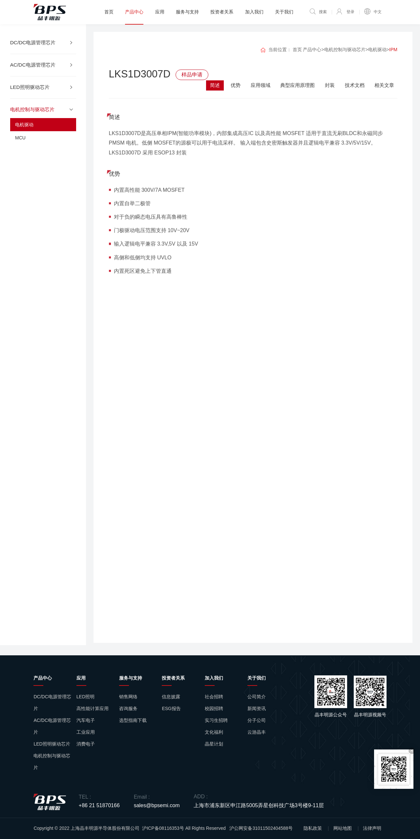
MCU (20, 137)
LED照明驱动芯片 (51, 744)
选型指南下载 (133, 720)
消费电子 (85, 744)
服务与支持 (187, 11)
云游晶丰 (256, 732)
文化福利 (214, 732)
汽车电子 (85, 720)
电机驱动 (24, 124)
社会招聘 (214, 696)
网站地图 (342, 828)
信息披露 (171, 696)
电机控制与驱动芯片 (345, 49)
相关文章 (384, 85)
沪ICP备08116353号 (163, 828)
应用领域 (260, 85)
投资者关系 (221, 11)
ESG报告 (171, 708)
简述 (215, 85)
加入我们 (254, 11)
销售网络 (128, 696)
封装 (330, 85)
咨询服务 (128, 708)
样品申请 (191, 74)
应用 (159, 11)
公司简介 (256, 696)
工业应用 (85, 732)
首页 (109, 11)
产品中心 (134, 11)
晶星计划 (214, 744)
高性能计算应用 (92, 708)
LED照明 (85, 696)
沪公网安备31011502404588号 (261, 828)
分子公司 (256, 720)
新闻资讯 (256, 708)
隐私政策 (313, 828)
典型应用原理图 (297, 85)
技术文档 (355, 85)
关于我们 (284, 11)
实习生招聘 (216, 720)
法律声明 (372, 828)
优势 (236, 85)
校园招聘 (214, 708)
